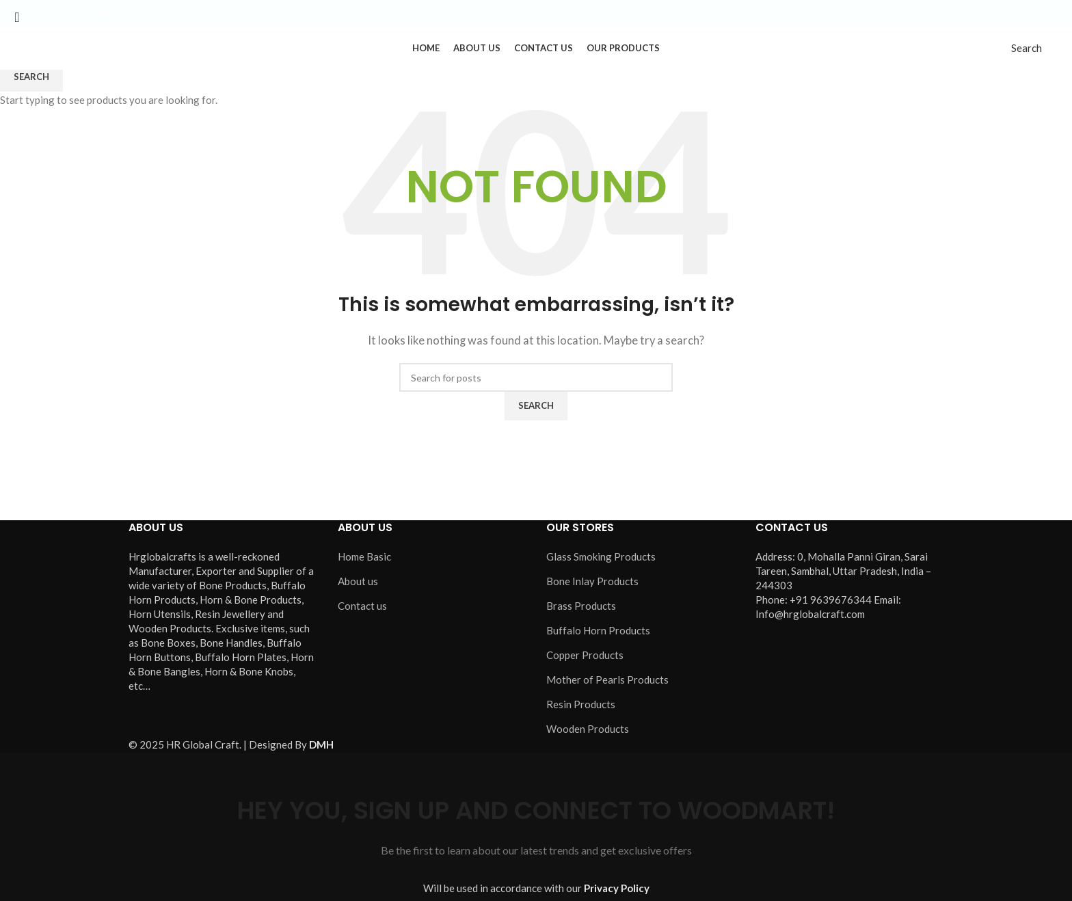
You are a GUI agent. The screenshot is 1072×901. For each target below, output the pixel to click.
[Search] (1026, 59)
